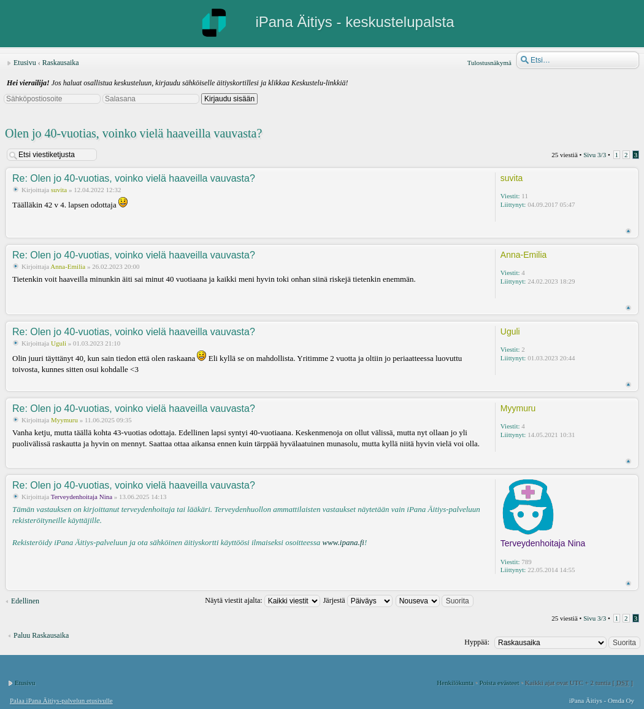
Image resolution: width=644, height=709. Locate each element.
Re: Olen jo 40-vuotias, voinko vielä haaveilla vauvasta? (133, 178)
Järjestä (358, 600)
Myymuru (64, 420)
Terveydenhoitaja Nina (81, 496)
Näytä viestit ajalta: (262, 600)
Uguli (58, 343)
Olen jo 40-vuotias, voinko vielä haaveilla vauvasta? (133, 133)
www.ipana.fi (343, 542)
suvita (59, 189)
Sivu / (594, 154)
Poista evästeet (499, 682)
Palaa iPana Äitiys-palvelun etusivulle (61, 700)
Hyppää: (476, 642)
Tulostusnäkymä (489, 62)
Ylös (628, 231)
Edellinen (25, 601)
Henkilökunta (455, 682)
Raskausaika (60, 62)
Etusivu (24, 62)
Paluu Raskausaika (41, 635)
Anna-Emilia (67, 266)
